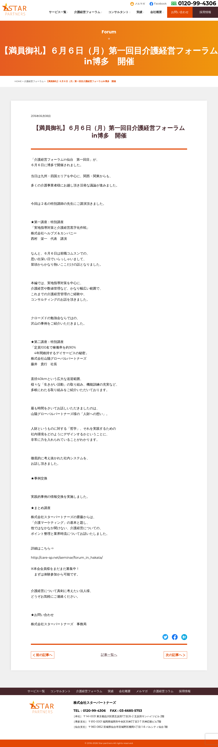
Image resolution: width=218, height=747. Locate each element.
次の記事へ (175, 655)
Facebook (158, 3)
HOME (18, 81)
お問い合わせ (180, 12)
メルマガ (137, 3)
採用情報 (205, 12)
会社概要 (157, 12)
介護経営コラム (163, 691)
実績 (140, 12)
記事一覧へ (109, 655)
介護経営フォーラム (88, 12)
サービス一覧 (58, 12)
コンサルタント (119, 12)
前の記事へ (42, 655)
